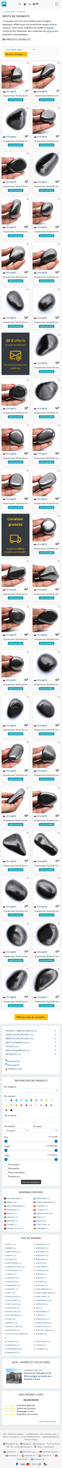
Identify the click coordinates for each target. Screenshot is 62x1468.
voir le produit (15, 100)
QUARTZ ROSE (43, 1326)
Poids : (7, 1146)
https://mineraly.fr (45, 1447)
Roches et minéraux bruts (21, 1030)
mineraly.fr (10, 1452)
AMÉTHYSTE (14, 1252)
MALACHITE (13, 1308)
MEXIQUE (12, 1217)
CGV (4, 1434)
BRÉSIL (12, 1202)
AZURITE (12, 1259)
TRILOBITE (42, 1349)
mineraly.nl (45, 1455)
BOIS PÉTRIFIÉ (14, 1263)
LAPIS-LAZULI (13, 1304)
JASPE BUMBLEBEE (45, 1293)
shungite (9, 91)
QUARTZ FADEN (44, 1323)
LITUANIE (42, 1210)
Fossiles (12, 1046)
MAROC (12, 1213)
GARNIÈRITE (13, 1285)
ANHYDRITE (42, 1252)
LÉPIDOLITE (42, 1304)
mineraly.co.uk (28, 1452)
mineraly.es (28, 1455)
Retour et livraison (11, 1437)
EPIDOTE (41, 1278)
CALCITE (41, 1263)
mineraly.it (12, 1455)
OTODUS (41, 1315)
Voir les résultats (31, 1182)
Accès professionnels (31, 1437)
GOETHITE (42, 1285)
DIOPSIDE (41, 1274)
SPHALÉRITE (13, 1345)
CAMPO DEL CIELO (16, 1267)
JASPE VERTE (43, 1296)
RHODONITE (13, 1330)
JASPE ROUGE (14, 1296)
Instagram (39, 1444)
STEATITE (41, 1345)
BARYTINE (42, 1259)
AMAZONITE (42, 1244)
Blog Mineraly (10, 1444)
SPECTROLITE (43, 1341)
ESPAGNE (42, 1206)
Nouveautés (12, 1061)
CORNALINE (42, 1270)
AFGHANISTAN (14, 1198)
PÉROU (41, 1217)
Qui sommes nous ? (49, 1434)
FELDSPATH (12, 1282)
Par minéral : (10, 1126)
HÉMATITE (12, 1289)
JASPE (11, 1293)
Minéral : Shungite (16, 54)
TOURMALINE (14, 1349)
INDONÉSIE (13, 1210)
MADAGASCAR (45, 1213)
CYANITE (11, 1274)
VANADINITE (13, 1352)
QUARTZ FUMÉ (14, 1326)
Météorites (13, 1054)
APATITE (12, 1255)
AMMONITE (42, 1248)
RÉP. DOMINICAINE (16, 1206)
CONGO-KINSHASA (46, 1202)
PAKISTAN (12, 1221)
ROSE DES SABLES (45, 1330)
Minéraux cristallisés (19, 1038)
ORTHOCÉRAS (14, 1315)
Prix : (6, 1137)
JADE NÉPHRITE (44, 1289)
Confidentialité (32, 1434)
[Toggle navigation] (56, 4)
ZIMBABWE (43, 1228)
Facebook (25, 1444)
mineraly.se (37, 1459)
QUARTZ (12, 1323)
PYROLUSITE (42, 1319)
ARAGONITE (42, 1255)
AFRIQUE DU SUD (15, 1228)
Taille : (7, 1155)
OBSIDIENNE (42, 1311)
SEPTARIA (41, 1334)
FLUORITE (41, 1282)
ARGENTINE (43, 1198)
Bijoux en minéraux (17, 1050)
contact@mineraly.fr (23, 1447)
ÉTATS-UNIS (43, 1224)
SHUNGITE (13, 1341)
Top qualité (12, 1065)
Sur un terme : (10, 1115)
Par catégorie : (10, 1086)
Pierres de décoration (19, 1034)
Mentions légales (16, 1434)
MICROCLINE (14, 1311)
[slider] (5, 1141)
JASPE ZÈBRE (14, 1300)
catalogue (9, 12)
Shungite (21, 12)
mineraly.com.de (48, 1452)
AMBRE (11, 1248)
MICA (39, 1308)
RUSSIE (41, 1221)
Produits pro (13, 1069)
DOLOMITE (13, 1278)
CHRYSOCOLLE (14, 1270)
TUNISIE (12, 1224)
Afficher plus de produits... (31, 1017)
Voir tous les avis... (48, 1421)
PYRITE (11, 1319)
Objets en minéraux (17, 1042)
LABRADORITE (43, 1300)
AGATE (11, 1244)
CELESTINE (42, 1267)
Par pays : (37, 1126)
